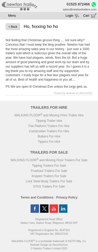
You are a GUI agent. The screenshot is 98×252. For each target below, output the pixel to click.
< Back (12, 26)
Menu (12, 15)
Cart (86, 15)
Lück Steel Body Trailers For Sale (49, 181)
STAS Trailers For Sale (49, 186)
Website (39, 244)
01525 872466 (78, 4)
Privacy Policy (66, 197)
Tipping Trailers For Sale (49, 165)
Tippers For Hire (49, 141)
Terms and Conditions (37, 197)
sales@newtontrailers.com (79, 9)
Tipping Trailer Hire (49, 121)
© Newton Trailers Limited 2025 (49, 248)
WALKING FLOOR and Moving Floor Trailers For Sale (48, 160)
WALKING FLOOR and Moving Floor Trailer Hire (49, 115)
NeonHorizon (60, 244)
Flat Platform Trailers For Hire (49, 126)
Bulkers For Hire (49, 136)
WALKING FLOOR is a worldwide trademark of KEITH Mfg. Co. (48, 241)
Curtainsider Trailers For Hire (49, 131)
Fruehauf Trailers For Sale (49, 171)
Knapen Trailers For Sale (49, 176)
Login (69, 15)
